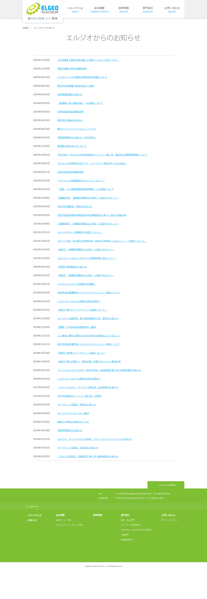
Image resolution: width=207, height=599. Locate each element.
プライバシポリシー (170, 549)
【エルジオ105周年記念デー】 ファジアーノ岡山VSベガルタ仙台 (92, 163)
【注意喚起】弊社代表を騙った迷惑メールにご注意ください (88, 60)
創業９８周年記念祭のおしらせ (73, 422)
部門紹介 (148, 10)
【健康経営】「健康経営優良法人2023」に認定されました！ (88, 197)
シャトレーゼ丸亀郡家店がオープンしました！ (81, 180)
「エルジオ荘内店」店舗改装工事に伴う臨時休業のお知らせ (88, 456)
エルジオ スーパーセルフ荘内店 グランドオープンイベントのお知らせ (94, 439)
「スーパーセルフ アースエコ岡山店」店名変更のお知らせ (88, 387)
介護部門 (125, 564)
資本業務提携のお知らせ (69, 94)
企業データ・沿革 (63, 549)
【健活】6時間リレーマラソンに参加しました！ (81, 352)
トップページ (32, 535)
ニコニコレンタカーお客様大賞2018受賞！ (79, 378)
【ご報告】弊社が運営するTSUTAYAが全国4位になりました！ (89, 335)
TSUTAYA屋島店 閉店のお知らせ (74, 206)
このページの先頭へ (167, 511)
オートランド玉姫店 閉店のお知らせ (76, 404)
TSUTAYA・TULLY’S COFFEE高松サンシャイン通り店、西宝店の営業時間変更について (102, 154)
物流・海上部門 (128, 549)
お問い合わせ (172, 10)
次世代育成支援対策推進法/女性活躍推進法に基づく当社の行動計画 (91, 215)
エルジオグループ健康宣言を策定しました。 (80, 232)
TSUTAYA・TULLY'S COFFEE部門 (136, 559)
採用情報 (123, 10)
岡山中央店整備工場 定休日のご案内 (75, 85)
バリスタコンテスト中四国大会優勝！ (76, 284)
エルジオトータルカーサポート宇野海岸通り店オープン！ (86, 258)
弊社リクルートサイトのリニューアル (76, 128)
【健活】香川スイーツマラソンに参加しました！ (82, 310)
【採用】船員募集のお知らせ (72, 266)
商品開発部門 (127, 568)
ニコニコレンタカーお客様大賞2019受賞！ (79, 301)
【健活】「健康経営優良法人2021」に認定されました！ (85, 249)
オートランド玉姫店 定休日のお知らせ (77, 447)
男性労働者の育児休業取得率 (72, 68)
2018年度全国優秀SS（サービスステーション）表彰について (88, 292)
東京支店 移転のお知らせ (70, 120)
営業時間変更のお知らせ (69, 430)
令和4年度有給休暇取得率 (70, 172)
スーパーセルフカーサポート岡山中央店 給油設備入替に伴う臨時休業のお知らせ (99, 370)
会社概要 (99, 10)
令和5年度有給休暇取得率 (70, 111)
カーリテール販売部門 (130, 554)
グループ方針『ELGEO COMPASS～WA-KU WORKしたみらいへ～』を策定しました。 (102, 240)
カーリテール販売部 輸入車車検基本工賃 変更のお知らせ (88, 318)
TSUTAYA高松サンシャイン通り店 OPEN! (79, 396)
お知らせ (32, 549)
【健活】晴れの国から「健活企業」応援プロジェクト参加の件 (89, 361)
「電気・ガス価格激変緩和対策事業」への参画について (85, 189)
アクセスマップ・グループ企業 (69, 554)
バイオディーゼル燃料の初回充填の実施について (82, 77)
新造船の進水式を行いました (72, 146)
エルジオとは (75, 10)
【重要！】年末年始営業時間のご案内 (76, 327)
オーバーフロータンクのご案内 (73, 413)
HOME (25, 28)
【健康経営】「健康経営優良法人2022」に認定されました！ (88, 223)
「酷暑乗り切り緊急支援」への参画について (80, 103)
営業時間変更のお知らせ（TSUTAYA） (77, 137)
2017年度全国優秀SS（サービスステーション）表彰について (88, 344)
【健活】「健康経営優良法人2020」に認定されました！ (85, 275)
